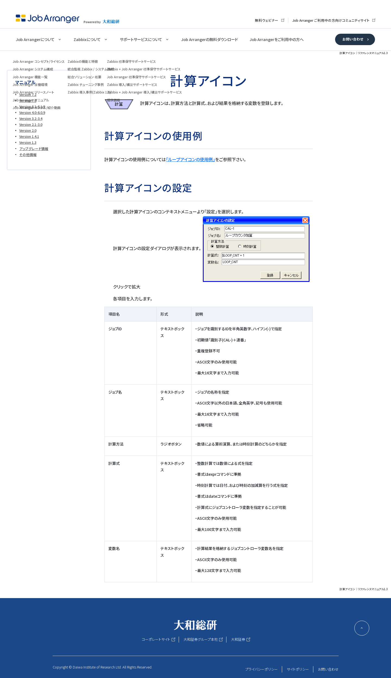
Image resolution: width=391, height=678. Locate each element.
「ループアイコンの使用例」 (190, 159)
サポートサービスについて (141, 39)
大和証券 (238, 639)
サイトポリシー (298, 669)
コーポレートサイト (156, 639)
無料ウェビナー (266, 20)
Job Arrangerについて (35, 39)
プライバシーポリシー (261, 669)
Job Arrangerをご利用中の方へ (277, 39)
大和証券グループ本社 (201, 639)
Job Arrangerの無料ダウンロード (209, 39)
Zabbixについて (87, 39)
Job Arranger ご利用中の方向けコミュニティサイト (331, 20)
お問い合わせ (352, 39)
